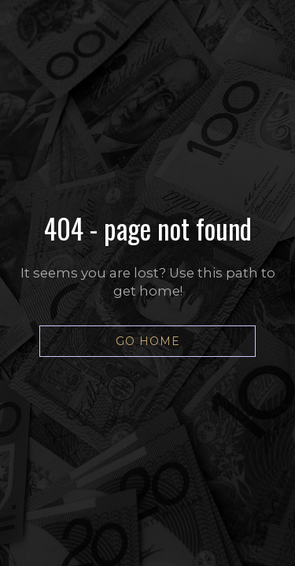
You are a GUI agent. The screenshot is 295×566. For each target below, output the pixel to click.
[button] (147, 341)
